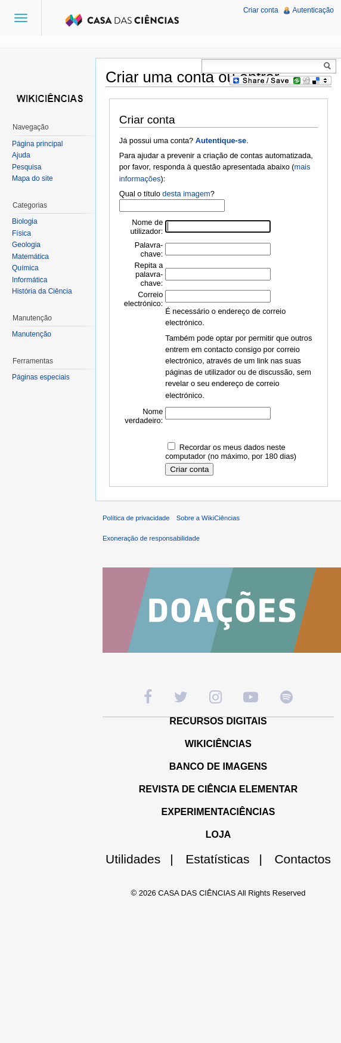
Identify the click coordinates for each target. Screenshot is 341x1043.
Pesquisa (26, 167)
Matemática (30, 256)
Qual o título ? (167, 193)
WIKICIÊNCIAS (218, 744)
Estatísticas (228, 858)
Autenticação (313, 10)
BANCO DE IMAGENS (218, 766)
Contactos (302, 858)
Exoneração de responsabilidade (151, 538)
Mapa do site (32, 178)
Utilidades (144, 858)
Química (25, 268)
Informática (29, 280)
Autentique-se (221, 140)
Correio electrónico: (143, 299)
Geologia (26, 244)
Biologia (25, 221)
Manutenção (31, 334)
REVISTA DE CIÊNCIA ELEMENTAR (218, 789)
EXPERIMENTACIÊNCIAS (218, 812)
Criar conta (260, 10)
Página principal (37, 144)
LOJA (218, 834)
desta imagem (186, 193)
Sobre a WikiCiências (208, 518)
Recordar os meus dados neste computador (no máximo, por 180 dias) (230, 452)
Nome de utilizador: (147, 227)
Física (21, 233)
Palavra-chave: (149, 249)
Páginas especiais (41, 377)
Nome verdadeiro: (144, 416)
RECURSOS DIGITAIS (217, 721)
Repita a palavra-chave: (149, 274)
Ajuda (21, 155)
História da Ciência (42, 291)
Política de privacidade (136, 518)
